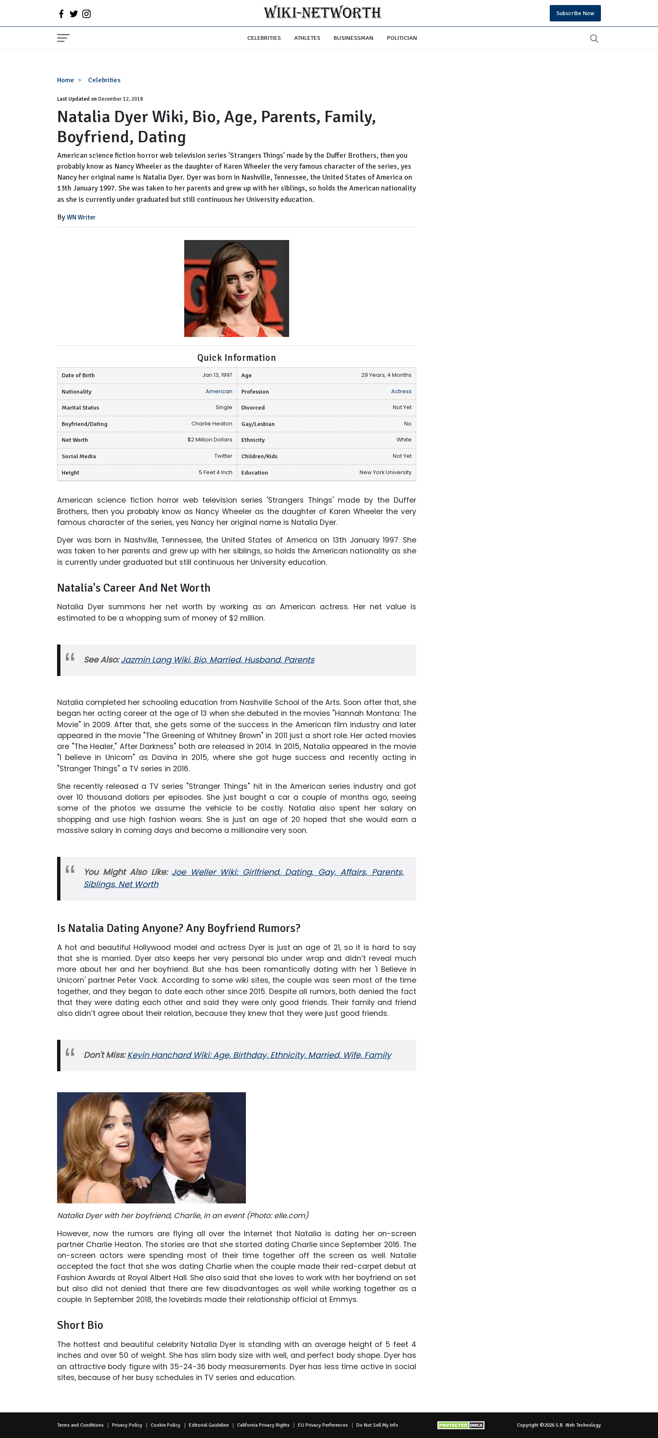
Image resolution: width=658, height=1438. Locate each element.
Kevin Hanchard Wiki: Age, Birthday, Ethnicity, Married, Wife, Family (259, 1055)
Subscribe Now (575, 13)
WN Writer (81, 217)
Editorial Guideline (209, 1425)
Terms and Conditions (80, 1425)
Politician (402, 38)
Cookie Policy (165, 1425)
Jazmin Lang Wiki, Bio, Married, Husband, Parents (217, 659)
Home (65, 80)
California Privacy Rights (263, 1425)
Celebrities (264, 38)
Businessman (353, 38)
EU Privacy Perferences (323, 1425)
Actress (401, 391)
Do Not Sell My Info (377, 1425)
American (219, 391)
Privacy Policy (127, 1425)
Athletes (307, 38)
